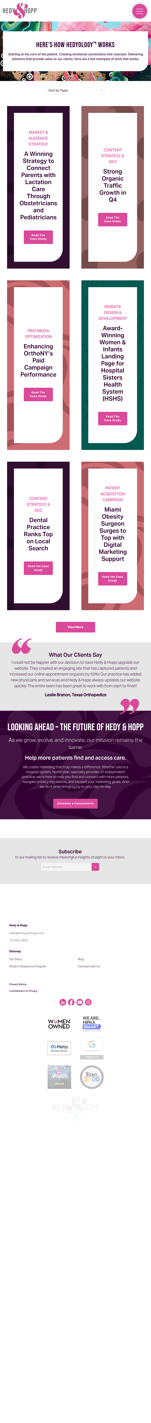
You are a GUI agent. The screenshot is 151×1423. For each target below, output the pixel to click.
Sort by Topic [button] (58, 90)
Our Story (15, 959)
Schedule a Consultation (75, 803)
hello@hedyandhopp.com (26, 933)
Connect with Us (89, 966)
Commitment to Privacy (23, 990)
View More (75, 627)
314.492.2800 (18, 940)
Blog (81, 959)
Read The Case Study (38, 237)
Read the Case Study (38, 568)
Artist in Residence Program (27, 966)
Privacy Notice (18, 984)
